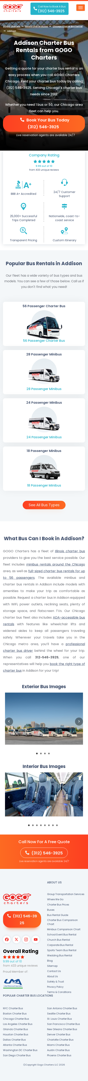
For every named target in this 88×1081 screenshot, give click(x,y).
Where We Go (55, 899)
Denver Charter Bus (58, 1034)
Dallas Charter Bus (14, 1039)
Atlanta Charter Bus (15, 1045)
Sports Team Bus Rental (61, 950)
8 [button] (58, 826)
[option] (44, 722)
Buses (51, 910)
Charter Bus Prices (58, 904)
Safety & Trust (55, 981)
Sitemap (52, 966)
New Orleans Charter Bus (62, 1029)
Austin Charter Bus (58, 1050)
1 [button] (38, 755)
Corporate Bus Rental (60, 945)
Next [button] (79, 722)
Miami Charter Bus (58, 1045)
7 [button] (54, 826)
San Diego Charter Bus (17, 1055)
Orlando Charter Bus (15, 1029)
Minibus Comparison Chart (63, 929)
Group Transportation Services (65, 894)
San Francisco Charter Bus (63, 1024)
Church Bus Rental (58, 939)
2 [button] (42, 755)
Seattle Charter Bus (59, 1013)
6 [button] (50, 826)
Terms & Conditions (59, 992)
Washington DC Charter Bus (20, 1050)
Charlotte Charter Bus (60, 1039)
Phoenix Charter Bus (59, 1055)
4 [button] (50, 755)
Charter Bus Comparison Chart (62, 922)
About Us (52, 976)
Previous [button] (9, 722)
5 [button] (46, 826)
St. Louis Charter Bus (59, 1018)
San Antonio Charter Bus (62, 1008)
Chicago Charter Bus (16, 1018)
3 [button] (46, 755)
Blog (50, 960)
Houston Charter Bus (15, 1034)
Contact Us (54, 971)
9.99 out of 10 (44, 166)
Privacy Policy (55, 987)
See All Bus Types (44, 504)
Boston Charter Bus (15, 1013)
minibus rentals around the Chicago (55, 564)
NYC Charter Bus (13, 1008)
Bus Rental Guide (57, 915)
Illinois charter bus (70, 551)
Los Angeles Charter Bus (17, 1024)
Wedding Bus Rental (59, 955)
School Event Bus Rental (61, 934)
